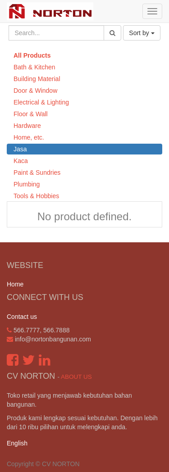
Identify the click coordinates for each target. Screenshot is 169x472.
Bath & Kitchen (34, 67)
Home (15, 284)
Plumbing (27, 184)
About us (76, 376)
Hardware (27, 125)
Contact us (22, 316)
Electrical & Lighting (41, 102)
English (17, 443)
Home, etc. (29, 137)
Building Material (37, 78)
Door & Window (35, 90)
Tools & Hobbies (36, 196)
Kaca (21, 160)
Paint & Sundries (37, 172)
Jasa (20, 149)
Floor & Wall (31, 114)
